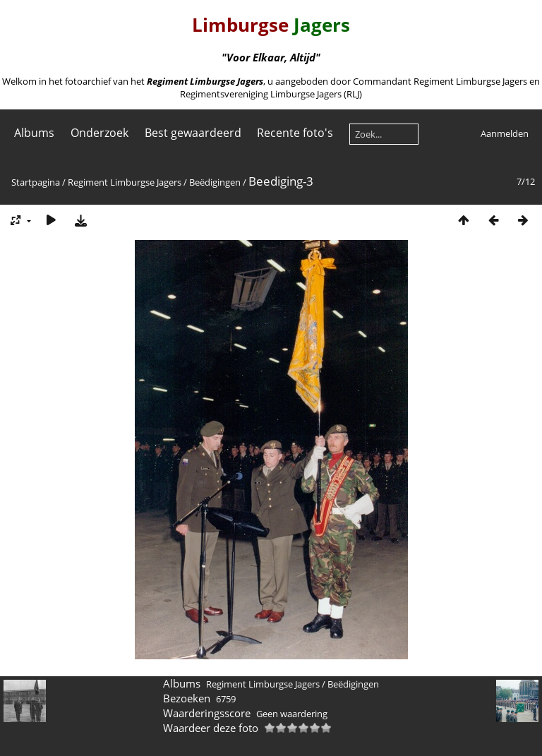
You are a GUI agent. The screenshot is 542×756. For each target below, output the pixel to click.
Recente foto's (295, 132)
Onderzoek (99, 132)
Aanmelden (505, 133)
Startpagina (35, 182)
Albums (34, 132)
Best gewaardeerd (193, 132)
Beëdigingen (215, 182)
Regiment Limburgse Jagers (124, 182)
